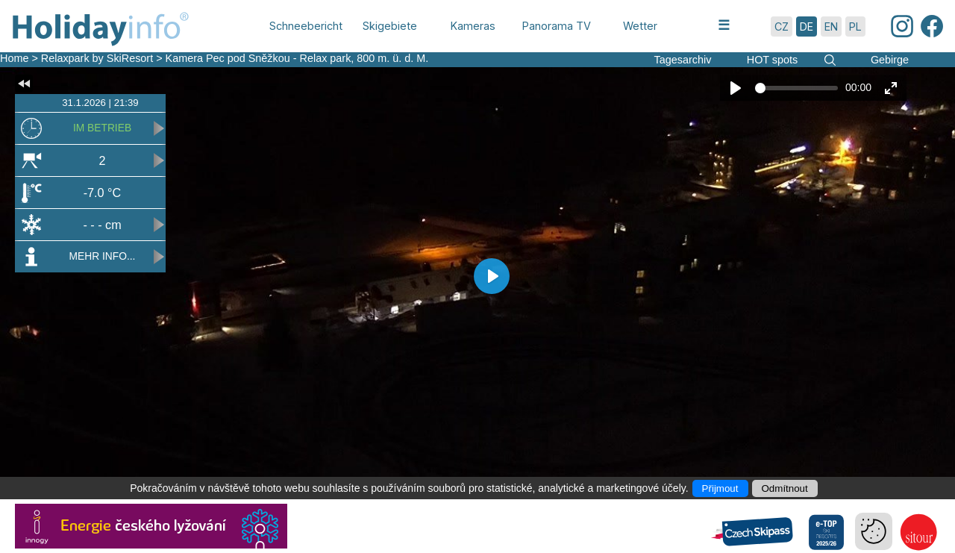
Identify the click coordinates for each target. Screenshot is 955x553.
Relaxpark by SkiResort (97, 58)
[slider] (796, 88)
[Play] (736, 88)
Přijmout (720, 488)
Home (14, 58)
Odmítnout (785, 488)
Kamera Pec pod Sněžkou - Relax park (258, 58)
